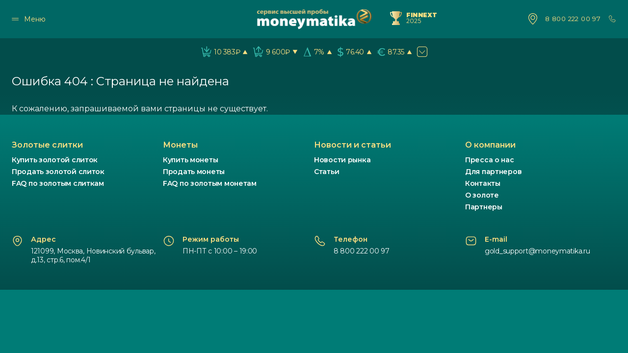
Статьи (326, 171)
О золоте (482, 195)
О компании (490, 145)
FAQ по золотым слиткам (58, 183)
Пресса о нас (489, 159)
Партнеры (483, 206)
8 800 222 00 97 (573, 19)
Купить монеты (190, 159)
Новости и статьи (352, 145)
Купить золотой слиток (55, 159)
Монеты (180, 145)
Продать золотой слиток (58, 171)
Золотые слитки (47, 145)
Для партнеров (493, 171)
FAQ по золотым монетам (210, 183)
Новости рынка (342, 159)
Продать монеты (194, 171)
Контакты (482, 183)
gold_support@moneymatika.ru (537, 251)
